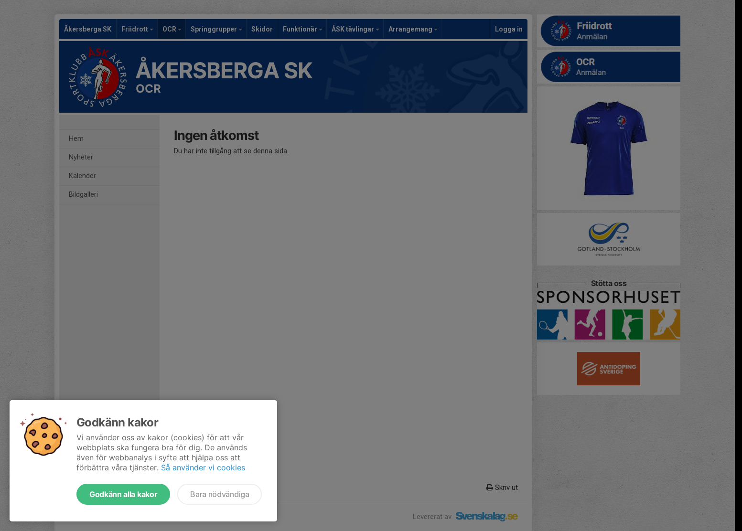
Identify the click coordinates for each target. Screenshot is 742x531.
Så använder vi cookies (203, 467)
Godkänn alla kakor (123, 494)
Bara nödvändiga (219, 494)
